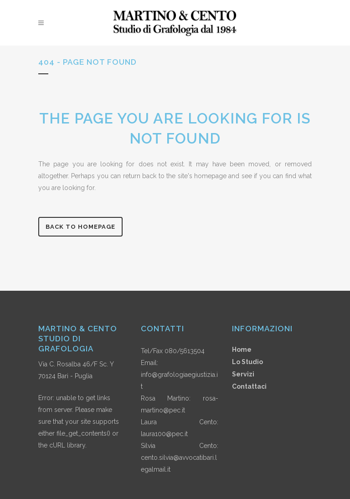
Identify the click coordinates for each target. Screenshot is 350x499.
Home (242, 349)
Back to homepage (80, 226)
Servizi (243, 374)
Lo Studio (247, 362)
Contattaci (249, 386)
